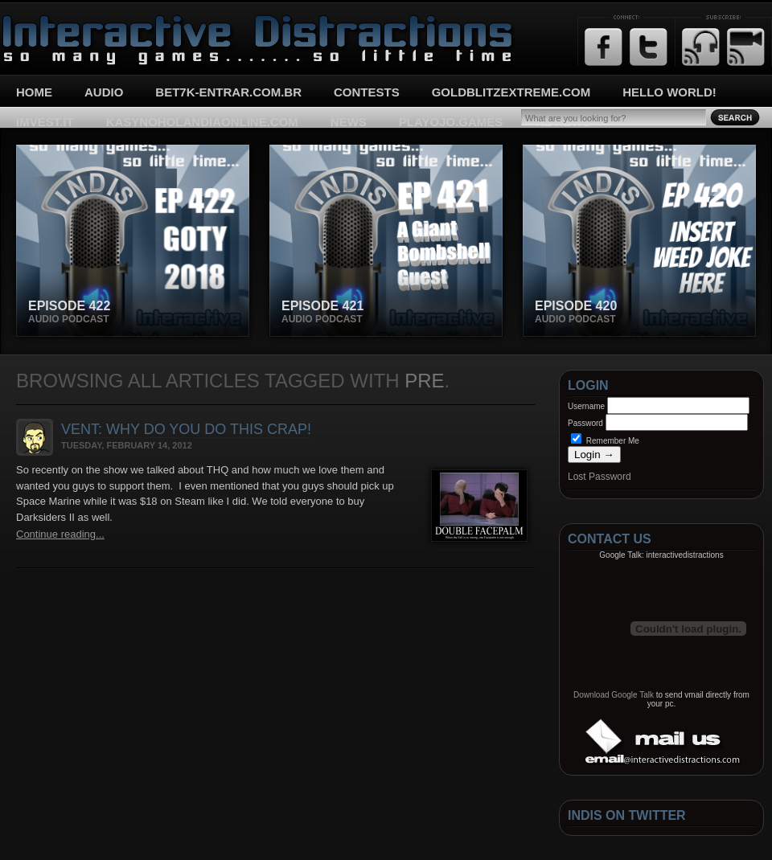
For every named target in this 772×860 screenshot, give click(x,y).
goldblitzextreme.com (511, 92)
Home (34, 92)
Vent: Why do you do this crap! (186, 429)
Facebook (603, 47)
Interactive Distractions (61, 20)
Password (585, 423)
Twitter (648, 47)
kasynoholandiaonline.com (202, 122)
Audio (103, 92)
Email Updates (746, 47)
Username (586, 406)
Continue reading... (60, 534)
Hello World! (669, 92)
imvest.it (45, 122)
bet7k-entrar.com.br (228, 92)
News (349, 122)
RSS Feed (701, 47)
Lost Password (599, 476)
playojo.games (451, 122)
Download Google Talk (613, 694)
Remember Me (605, 440)
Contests (367, 92)
